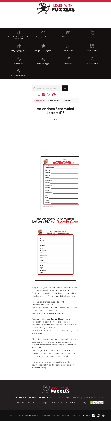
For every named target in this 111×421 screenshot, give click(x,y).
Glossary (82, 403)
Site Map (20, 403)
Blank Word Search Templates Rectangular (18, 35)
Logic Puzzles (68, 47)
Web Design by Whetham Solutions (66, 415)
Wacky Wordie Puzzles (19, 72)
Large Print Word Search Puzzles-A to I (19, 48)
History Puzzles (67, 34)
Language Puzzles (92, 34)
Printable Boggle (43, 61)
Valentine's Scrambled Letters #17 (55, 111)
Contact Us (70, 403)
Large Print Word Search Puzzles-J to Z (43, 48)
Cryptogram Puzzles (43, 34)
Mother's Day (18, 61)
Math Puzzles (92, 47)
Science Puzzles (92, 61)
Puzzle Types (67, 61)
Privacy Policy (56, 403)
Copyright (43, 403)
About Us (31, 403)
